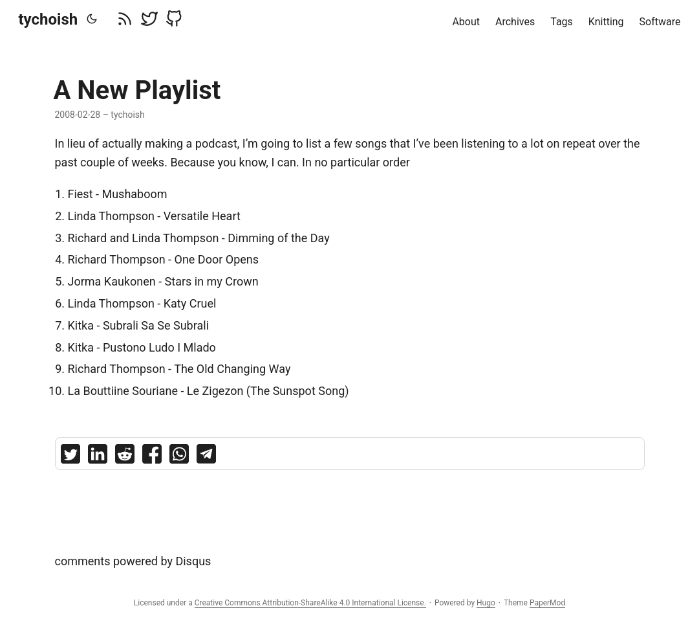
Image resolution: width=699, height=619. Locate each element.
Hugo (486, 602)
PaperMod (547, 602)
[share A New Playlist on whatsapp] (179, 456)
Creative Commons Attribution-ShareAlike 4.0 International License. (310, 602)
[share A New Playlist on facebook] (152, 456)
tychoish (48, 19)
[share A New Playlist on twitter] (70, 456)
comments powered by (133, 561)
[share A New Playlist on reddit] (124, 456)
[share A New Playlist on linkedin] (97, 456)
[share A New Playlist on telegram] (206, 456)
